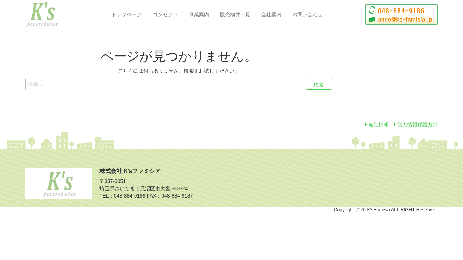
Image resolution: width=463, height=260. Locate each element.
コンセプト (165, 14)
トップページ (126, 14)
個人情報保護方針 (416, 124)
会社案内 (271, 14)
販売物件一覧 (235, 14)
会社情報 (377, 124)
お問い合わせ (307, 14)
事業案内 (199, 14)
